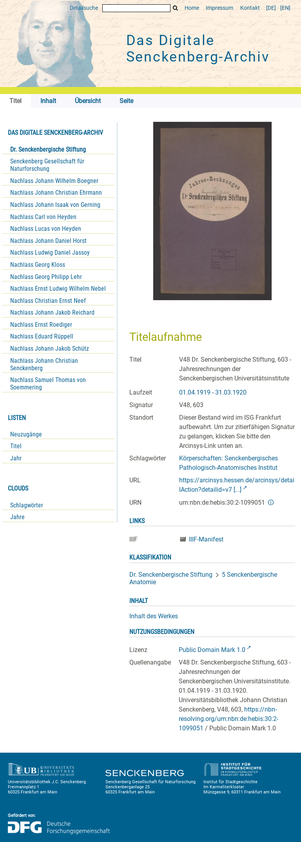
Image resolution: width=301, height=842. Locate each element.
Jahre (17, 517)
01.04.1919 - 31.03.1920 (213, 392)
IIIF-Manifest (206, 539)
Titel (16, 446)
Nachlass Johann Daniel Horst (48, 240)
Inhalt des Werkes (153, 616)
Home (192, 8)
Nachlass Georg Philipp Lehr (46, 277)
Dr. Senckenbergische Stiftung (48, 149)
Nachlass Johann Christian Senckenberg (44, 364)
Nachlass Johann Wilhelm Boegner (54, 181)
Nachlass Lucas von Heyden (45, 228)
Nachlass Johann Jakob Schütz (49, 348)
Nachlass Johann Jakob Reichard (52, 312)
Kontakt (250, 8)
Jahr (16, 458)
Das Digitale (198, 48)
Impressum (219, 8)
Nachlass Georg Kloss (37, 264)
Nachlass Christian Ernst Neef (48, 300)
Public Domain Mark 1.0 (212, 650)
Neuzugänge (26, 434)
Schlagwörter (26, 505)
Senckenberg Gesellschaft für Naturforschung (47, 165)
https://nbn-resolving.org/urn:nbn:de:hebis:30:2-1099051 (228, 719)
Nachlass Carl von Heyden (43, 217)
